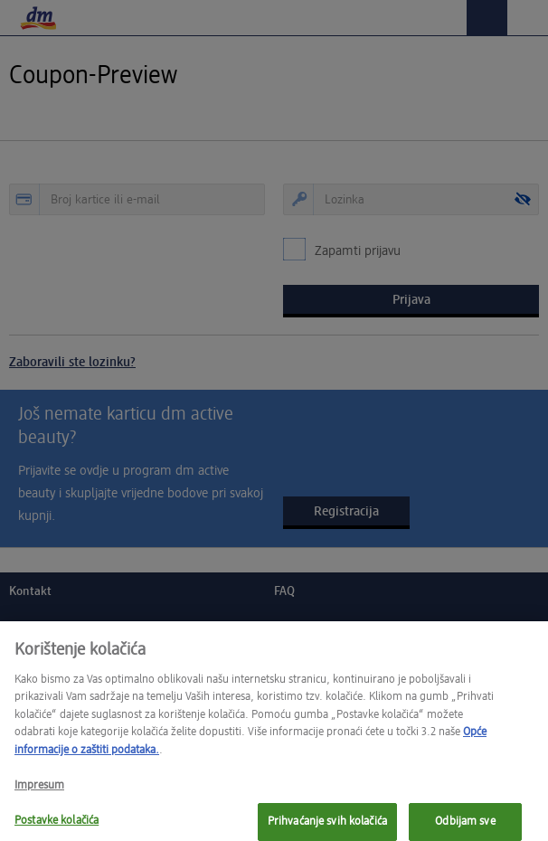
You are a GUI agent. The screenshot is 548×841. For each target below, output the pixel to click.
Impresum (39, 793)
